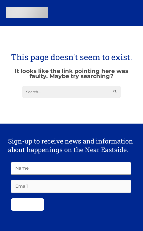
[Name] (71, 168)
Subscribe (27, 204)
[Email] (71, 186)
